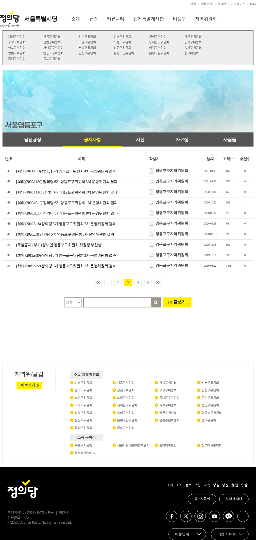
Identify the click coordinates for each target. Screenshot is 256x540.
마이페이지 (238, 4)
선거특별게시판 (148, 18)
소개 (75, 18)
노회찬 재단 (234, 499)
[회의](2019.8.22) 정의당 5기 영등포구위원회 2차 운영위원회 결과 (66, 266)
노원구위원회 (87, 42)
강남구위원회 (16, 36)
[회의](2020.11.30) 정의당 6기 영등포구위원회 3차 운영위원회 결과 (66, 182)
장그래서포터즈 (212, 445)
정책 (188, 485)
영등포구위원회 (53, 53)
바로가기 (28, 385)
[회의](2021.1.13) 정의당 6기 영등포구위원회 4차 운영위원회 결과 (66, 171)
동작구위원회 (193, 42)
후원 (244, 485)
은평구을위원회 (159, 53)
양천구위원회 (16, 53)
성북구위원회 (157, 47)
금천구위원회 (51, 42)
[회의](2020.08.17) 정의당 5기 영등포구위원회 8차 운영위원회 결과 (67, 213)
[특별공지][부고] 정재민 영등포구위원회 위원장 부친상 (58, 245)
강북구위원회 (87, 36)
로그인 (221, 4)
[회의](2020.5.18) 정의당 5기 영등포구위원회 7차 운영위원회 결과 (66, 224)
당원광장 (32, 139)
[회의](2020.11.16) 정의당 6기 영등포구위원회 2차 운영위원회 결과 (66, 192)
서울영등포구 (23, 125)
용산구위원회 (87, 53)
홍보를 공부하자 (85, 453)
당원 (216, 485)
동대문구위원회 (159, 42)
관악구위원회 (157, 36)
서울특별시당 (40, 19)
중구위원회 (191, 53)
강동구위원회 (51, 36)
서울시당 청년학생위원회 (133, 445)
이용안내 (207, 4)
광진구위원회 (193, 36)
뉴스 (93, 18)
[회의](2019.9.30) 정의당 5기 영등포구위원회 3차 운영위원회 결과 (66, 255)
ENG (253, 4)
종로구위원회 (51, 58)
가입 (193, 4)
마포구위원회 (16, 47)
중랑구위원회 (16, 58)
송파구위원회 (193, 47)
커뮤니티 (115, 18)
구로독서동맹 (83, 445)
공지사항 (92, 139)
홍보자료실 (202, 499)
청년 (235, 485)
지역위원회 (206, 18)
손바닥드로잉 (167, 445)
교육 (207, 485)
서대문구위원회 (53, 47)
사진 (140, 139)
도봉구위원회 (122, 42)
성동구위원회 (122, 47)
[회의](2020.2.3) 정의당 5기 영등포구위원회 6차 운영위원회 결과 (65, 234)
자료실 (182, 139)
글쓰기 (180, 302)
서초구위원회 (87, 47)
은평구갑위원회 (124, 53)
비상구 (179, 18)
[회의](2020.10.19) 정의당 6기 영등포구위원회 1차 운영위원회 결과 (67, 203)
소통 (197, 485)
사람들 (229, 139)
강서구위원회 (122, 36)
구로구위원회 (16, 42)
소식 (179, 485)
